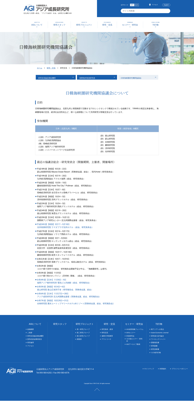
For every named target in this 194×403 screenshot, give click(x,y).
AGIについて (35, 326)
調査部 (79, 341)
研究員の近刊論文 (157, 338)
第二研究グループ (83, 335)
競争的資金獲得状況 (34, 341)
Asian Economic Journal (159, 335)
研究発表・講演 (107, 331)
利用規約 (163, 371)
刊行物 (159, 326)
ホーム (39, 68)
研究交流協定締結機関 (49, 78)
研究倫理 (30, 345)
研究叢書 (154, 348)
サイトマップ (149, 371)
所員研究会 (130, 338)
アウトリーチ (106, 341)
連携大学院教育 (107, 338)
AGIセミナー (130, 335)
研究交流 (105, 335)
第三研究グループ (83, 338)
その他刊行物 (156, 355)
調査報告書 (155, 345)
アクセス (155, 5)
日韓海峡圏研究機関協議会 (133, 78)
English (166, 5)
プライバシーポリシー (180, 371)
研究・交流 (51, 68)
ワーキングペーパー (158, 341)
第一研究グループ (83, 331)
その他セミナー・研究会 (134, 342)
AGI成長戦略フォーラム (134, 331)
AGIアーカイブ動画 (133, 346)
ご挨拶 (29, 335)
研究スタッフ (60, 326)
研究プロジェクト (85, 326)
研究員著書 (155, 351)
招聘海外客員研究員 (89, 78)
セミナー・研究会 (134, 326)
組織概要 (30, 331)
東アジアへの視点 (157, 331)
